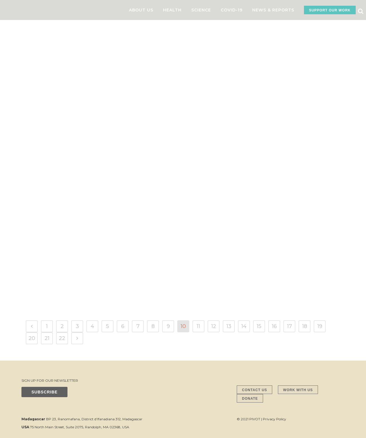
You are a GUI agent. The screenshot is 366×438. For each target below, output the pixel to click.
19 (319, 326)
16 (274, 326)
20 (32, 338)
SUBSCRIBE (44, 392)
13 (228, 326)
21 (47, 338)
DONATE (250, 399)
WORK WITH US (298, 390)
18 (304, 326)
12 (213, 326)
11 (198, 326)
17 (289, 326)
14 (243, 326)
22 (62, 338)
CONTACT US (254, 390)
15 (259, 326)
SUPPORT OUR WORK (330, 10)
